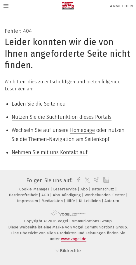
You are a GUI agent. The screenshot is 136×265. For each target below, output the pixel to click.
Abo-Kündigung (67, 194)
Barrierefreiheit (24, 194)
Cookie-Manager (34, 189)
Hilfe (71, 200)
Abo (85, 189)
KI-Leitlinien (90, 200)
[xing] (96, 180)
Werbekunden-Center (105, 194)
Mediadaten (53, 200)
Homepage (82, 130)
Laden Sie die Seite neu (39, 104)
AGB (45, 194)
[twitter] (85, 180)
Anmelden (121, 6)
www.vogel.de (73, 238)
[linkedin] (105, 180)
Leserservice (65, 189)
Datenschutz (103, 189)
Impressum (28, 200)
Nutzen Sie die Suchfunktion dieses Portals (61, 117)
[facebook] (77, 180)
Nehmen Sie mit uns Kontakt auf (50, 152)
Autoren (111, 200)
